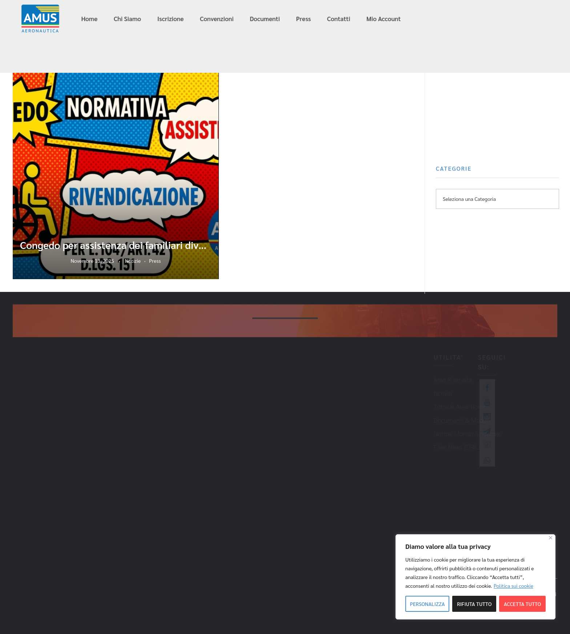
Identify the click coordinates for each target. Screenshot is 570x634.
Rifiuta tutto (474, 604)
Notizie (133, 260)
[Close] (550, 537)
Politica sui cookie (513, 585)
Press (155, 260)
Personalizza (427, 604)
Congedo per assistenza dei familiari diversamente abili (116, 245)
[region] (475, 576)
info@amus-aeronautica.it (459, 19)
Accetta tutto (522, 604)
